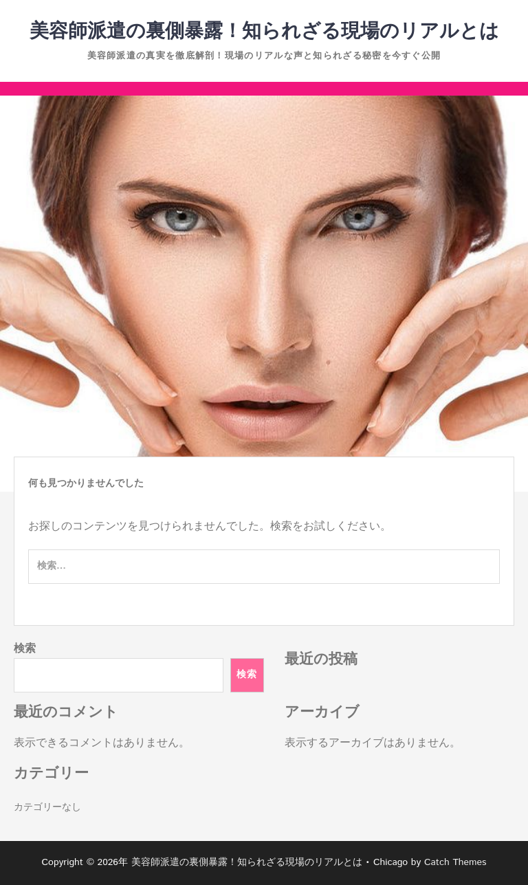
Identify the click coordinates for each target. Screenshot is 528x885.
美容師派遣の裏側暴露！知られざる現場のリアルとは (264, 31)
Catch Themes (455, 862)
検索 (25, 649)
